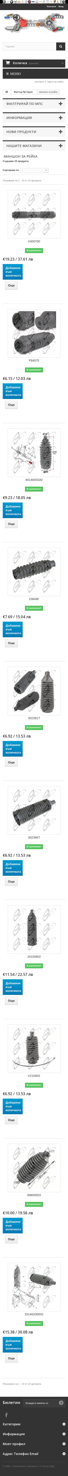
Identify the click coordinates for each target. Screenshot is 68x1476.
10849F (34, 599)
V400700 (34, 241)
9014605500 (34, 480)
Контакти (51, 6)
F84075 (34, 360)
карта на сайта (55, 81)
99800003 (34, 1195)
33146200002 (33, 1314)
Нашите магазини (24, 146)
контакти (39, 81)
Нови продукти (21, 132)
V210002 (34, 1076)
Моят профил (14, 1444)
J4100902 (34, 956)
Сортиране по (11, 170)
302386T (34, 837)
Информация (19, 118)
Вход (61, 6)
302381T (34, 718)
